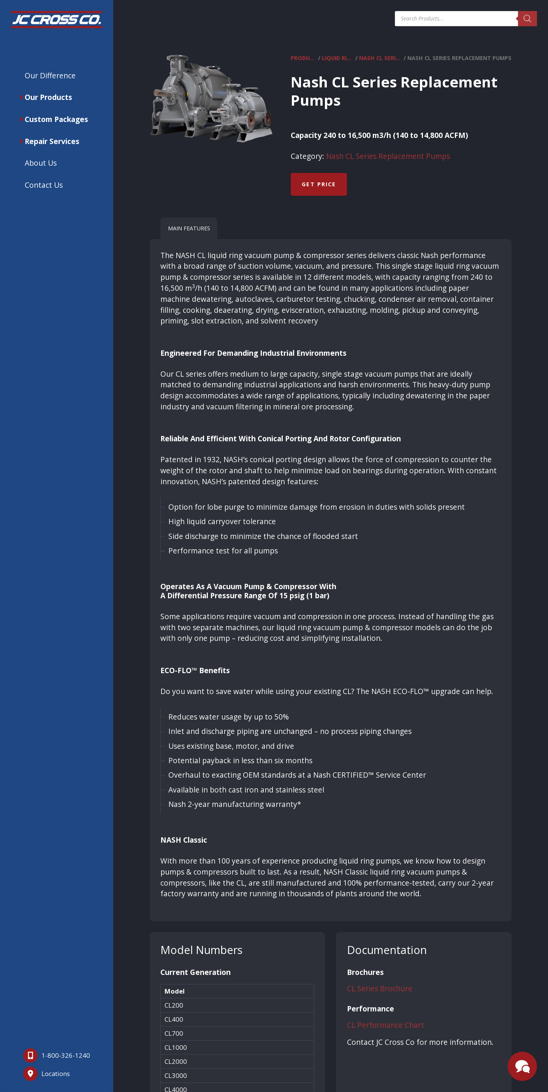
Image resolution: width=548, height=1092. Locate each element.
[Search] (527, 18)
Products (303, 58)
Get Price (319, 184)
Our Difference (50, 75)
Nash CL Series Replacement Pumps (380, 58)
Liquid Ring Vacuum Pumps (338, 58)
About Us (41, 163)
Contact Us (44, 185)
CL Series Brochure (379, 988)
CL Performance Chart (385, 1025)
